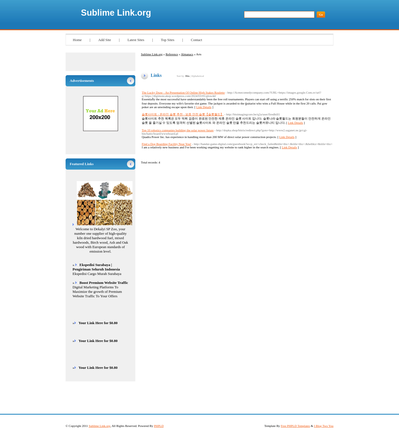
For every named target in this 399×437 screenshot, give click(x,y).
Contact (196, 40)
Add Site (104, 40)
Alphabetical (197, 76)
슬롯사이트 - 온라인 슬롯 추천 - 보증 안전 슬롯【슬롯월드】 (182, 114)
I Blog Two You (323, 426)
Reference (171, 54)
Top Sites (167, 40)
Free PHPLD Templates (295, 426)
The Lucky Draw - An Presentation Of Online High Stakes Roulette (183, 92)
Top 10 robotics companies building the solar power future (178, 130)
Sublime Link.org (116, 13)
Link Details (203, 107)
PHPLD (159, 426)
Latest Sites (136, 40)
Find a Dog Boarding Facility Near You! (166, 144)
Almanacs (187, 54)
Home (77, 40)
